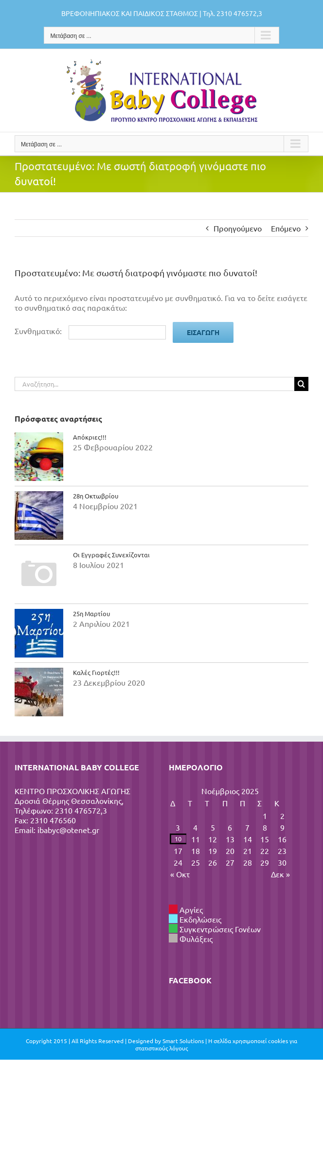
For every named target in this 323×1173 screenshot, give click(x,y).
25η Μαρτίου (91, 613)
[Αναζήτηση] (301, 384)
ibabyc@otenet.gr (68, 830)
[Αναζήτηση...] (154, 384)
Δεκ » (280, 874)
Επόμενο (286, 228)
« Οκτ (180, 874)
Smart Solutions (183, 1041)
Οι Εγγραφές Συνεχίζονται (111, 555)
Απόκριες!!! (90, 437)
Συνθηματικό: (90, 331)
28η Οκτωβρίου (95, 496)
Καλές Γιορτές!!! (96, 672)
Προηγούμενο (238, 228)
